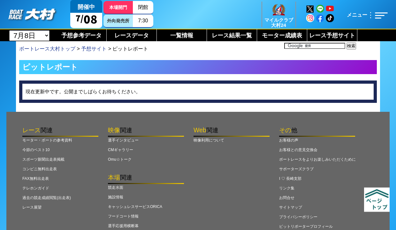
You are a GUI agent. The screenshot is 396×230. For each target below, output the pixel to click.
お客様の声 (288, 140)
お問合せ (286, 197)
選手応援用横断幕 (123, 226)
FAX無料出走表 (35, 178)
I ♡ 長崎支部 (290, 178)
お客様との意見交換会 (298, 150)
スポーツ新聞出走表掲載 (43, 159)
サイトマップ (290, 207)
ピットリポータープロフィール (306, 226)
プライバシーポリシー (298, 217)
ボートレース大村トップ (47, 48)
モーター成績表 (282, 35)
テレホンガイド (35, 188)
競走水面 (115, 187)
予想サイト (94, 48)
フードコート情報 (123, 216)
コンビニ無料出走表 (39, 169)
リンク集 (286, 188)
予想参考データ (81, 35)
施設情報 (115, 197)
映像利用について (209, 140)
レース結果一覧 (232, 35)
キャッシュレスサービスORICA (135, 206)
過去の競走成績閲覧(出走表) (46, 197)
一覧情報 (181, 35)
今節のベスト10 (36, 150)
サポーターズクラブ (296, 169)
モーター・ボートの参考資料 (47, 140)
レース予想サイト (332, 35)
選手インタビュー (123, 140)
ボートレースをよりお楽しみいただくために (317, 159)
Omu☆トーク (120, 159)
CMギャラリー (120, 150)
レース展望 (32, 207)
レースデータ (131, 35)
